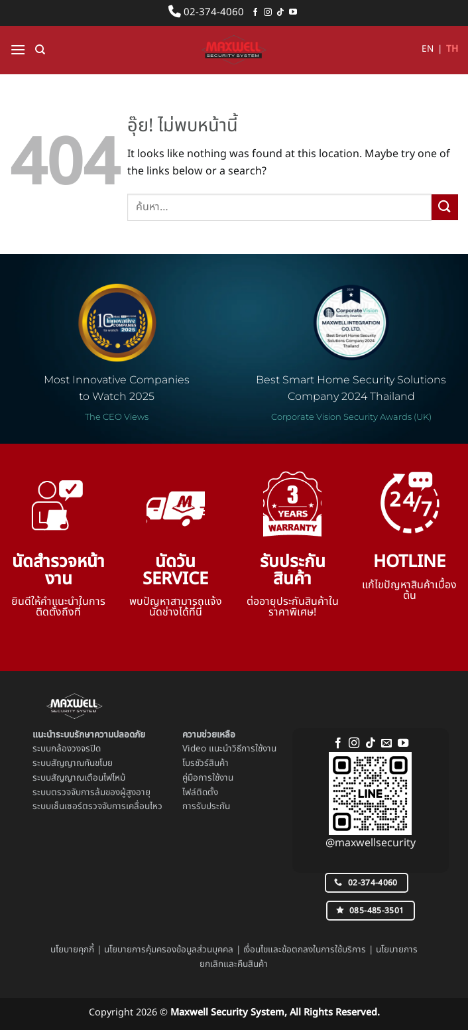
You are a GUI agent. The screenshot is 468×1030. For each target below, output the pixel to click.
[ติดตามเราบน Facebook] (255, 12)
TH (452, 49)
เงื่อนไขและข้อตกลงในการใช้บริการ (304, 949)
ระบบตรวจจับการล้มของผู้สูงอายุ (91, 792)
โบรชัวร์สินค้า (205, 763)
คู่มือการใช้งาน (207, 778)
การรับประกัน (206, 806)
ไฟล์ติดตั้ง (200, 792)
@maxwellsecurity (370, 843)
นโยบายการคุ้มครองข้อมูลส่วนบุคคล (168, 949)
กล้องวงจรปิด (76, 748)
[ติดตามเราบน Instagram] (268, 12)
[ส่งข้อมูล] (445, 207)
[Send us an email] (386, 743)
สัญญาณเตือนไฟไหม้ (88, 778)
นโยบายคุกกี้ (72, 949)
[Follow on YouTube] (293, 12)
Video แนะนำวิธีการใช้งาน (229, 748)
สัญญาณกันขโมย (82, 763)
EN (428, 49)
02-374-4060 (206, 12)
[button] (18, 49)
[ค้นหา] (40, 49)
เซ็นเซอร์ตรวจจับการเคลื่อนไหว (106, 806)
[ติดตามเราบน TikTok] (280, 12)
